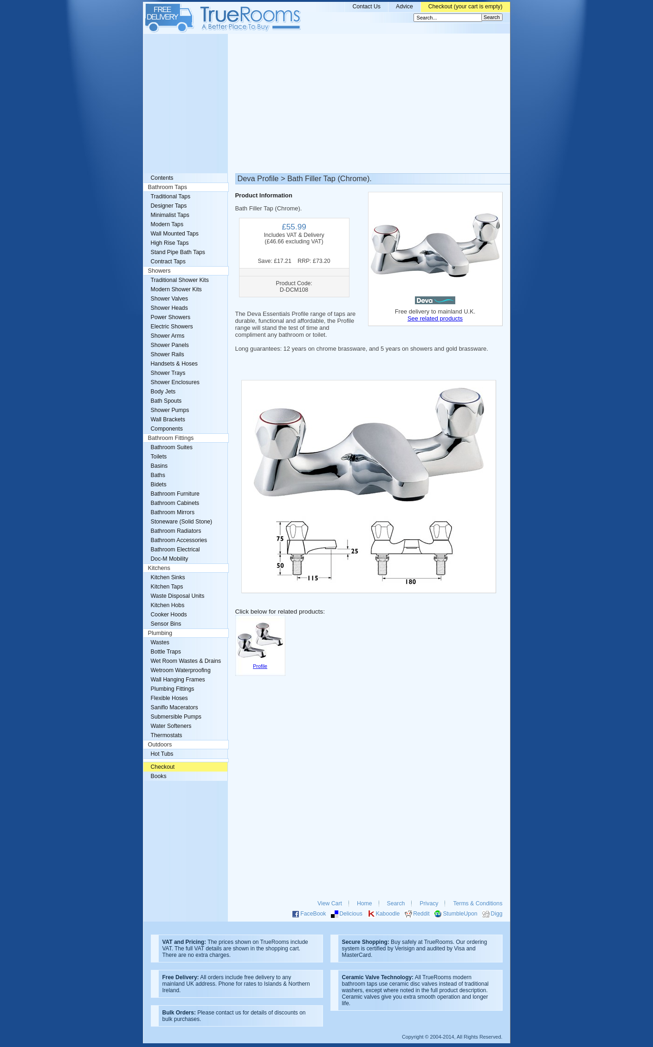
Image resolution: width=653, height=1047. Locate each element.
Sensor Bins (166, 624)
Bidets (159, 484)
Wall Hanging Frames (178, 679)
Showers (159, 271)
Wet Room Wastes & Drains (186, 661)
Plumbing (160, 633)
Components (167, 428)
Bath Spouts (166, 401)
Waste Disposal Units (178, 596)
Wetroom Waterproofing (181, 670)
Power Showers (171, 317)
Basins (159, 466)
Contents (162, 178)
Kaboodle (388, 913)
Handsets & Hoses (174, 363)
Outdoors (160, 744)
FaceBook (313, 913)
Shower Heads (169, 308)
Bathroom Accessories (179, 540)
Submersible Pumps (176, 716)
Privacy (429, 903)
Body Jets (163, 391)
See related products (435, 318)
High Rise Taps (170, 243)
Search (396, 903)
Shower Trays (168, 373)
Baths (158, 475)
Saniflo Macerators (174, 707)
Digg (496, 913)
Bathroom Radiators (176, 531)
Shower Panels (170, 345)
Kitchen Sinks (168, 577)
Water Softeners (171, 726)
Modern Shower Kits (176, 289)
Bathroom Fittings (171, 438)
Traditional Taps (171, 196)
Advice (404, 6)
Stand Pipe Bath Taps (178, 252)
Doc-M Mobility (169, 559)
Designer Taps (169, 206)
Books (159, 776)
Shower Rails (167, 354)
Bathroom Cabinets (175, 503)
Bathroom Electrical (175, 549)
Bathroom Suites (172, 447)
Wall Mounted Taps (175, 233)
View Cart (329, 903)
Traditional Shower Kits (180, 280)
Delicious (350, 913)
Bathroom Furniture (175, 494)
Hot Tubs (162, 754)
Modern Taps (167, 224)
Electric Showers (172, 326)
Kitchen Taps (167, 586)
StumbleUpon (460, 913)
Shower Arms (168, 336)
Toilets (159, 456)
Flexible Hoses (169, 698)
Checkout (163, 767)
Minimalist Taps (170, 215)
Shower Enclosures (175, 382)
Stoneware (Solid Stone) (182, 521)
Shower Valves (169, 298)
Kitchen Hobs (168, 605)
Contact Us (366, 6)
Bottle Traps (166, 651)
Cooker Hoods (169, 614)
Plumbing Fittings (172, 689)
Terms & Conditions (477, 903)
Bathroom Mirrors (173, 512)
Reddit (421, 913)
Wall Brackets (168, 419)
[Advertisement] (326, 104)
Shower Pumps (170, 410)
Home (364, 903)
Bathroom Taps (167, 187)
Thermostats (166, 735)
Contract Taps (168, 261)
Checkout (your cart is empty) (465, 6)
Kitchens (159, 568)
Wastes (160, 642)
